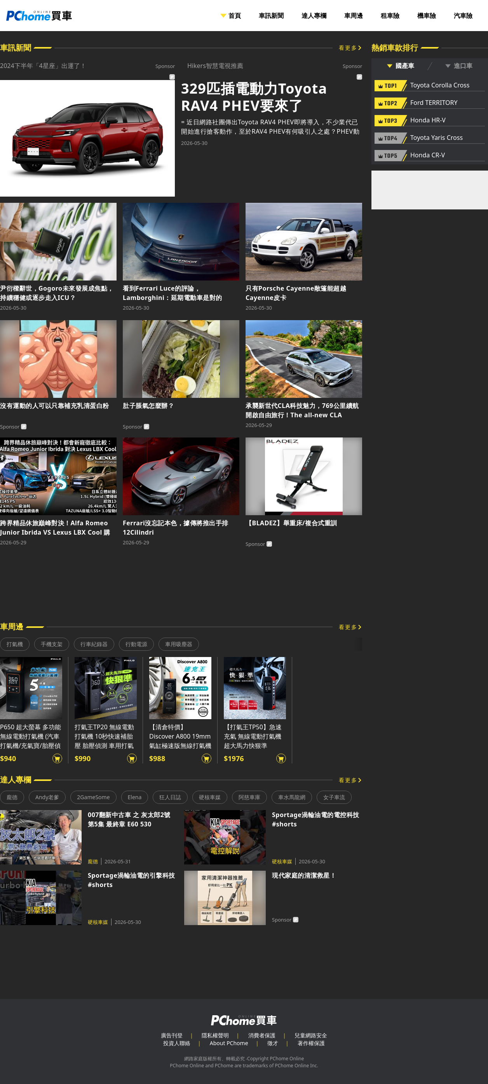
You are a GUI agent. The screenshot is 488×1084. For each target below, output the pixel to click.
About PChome (229, 1043)
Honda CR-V (427, 155)
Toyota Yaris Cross (436, 138)
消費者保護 (261, 1035)
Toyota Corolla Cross (439, 85)
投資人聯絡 (176, 1043)
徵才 (272, 1043)
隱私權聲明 (215, 1035)
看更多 (348, 47)
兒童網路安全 (311, 1035)
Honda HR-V (428, 120)
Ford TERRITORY (433, 103)
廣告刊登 (172, 1035)
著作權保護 (311, 1043)
